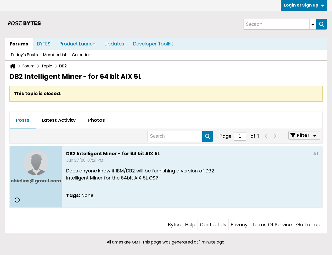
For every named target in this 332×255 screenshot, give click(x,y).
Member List (55, 54)
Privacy (239, 224)
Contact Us (213, 224)
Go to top (308, 224)
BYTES (43, 43)
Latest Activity (59, 120)
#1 (315, 154)
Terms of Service (272, 224)
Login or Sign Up (304, 5)
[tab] (23, 120)
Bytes (174, 224)
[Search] (280, 24)
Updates (114, 43)
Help (190, 224)
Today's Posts (24, 54)
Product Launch (77, 43)
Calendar (81, 54)
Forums (19, 43)
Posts (22, 120)
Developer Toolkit (153, 43)
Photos (96, 120)
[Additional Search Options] (313, 24)
